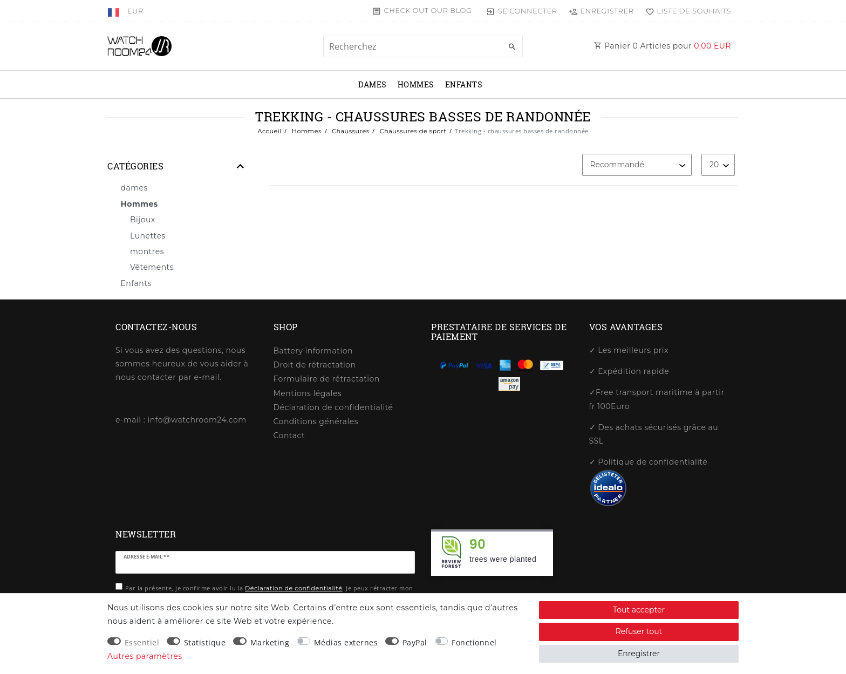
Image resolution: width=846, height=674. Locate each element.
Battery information (313, 351)
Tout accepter (639, 610)
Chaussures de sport (412, 131)
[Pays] (114, 11)
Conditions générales (316, 421)
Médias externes (346, 642)
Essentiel (142, 642)
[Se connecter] (522, 11)
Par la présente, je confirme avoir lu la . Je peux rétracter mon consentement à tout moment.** (269, 592)
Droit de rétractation (315, 365)
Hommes (416, 84)
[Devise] (135, 11)
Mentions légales (308, 393)
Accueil (269, 131)
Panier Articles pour (662, 46)
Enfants (464, 84)
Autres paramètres (144, 656)
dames (372, 84)
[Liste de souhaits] (685, 11)
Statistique (205, 642)
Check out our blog (428, 10)
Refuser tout (639, 631)
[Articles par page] (718, 165)
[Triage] (637, 165)
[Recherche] (512, 47)
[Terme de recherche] (423, 46)
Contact (289, 435)
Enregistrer (639, 653)
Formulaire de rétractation (327, 379)
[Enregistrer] (601, 11)
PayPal (414, 642)
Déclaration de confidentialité (333, 407)
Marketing (270, 642)
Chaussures (350, 131)
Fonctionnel (474, 642)
